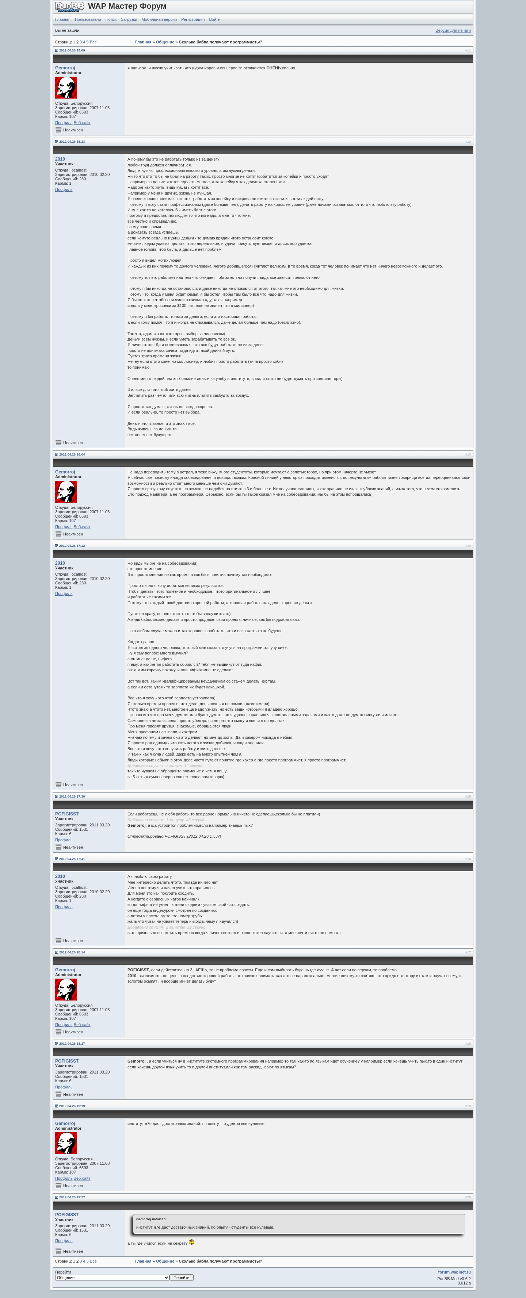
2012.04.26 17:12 (72, 546)
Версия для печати (453, 30)
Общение (165, 42)
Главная (62, 19)
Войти (215, 19)
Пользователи (88, 19)
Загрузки (129, 19)
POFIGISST (67, 814)
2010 (60, 159)
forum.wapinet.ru (454, 1272)
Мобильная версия (159, 19)
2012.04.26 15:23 (72, 141)
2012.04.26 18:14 (72, 952)
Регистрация (193, 19)
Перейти (124, 1275)
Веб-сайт (82, 122)
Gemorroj (65, 67)
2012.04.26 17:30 (72, 796)
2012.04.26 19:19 (72, 1106)
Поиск (111, 19)
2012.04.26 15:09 (72, 50)
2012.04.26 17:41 (72, 859)
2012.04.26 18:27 (72, 1043)
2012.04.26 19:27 (72, 1197)
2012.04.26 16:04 (72, 454)
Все (93, 42)
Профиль (64, 122)
